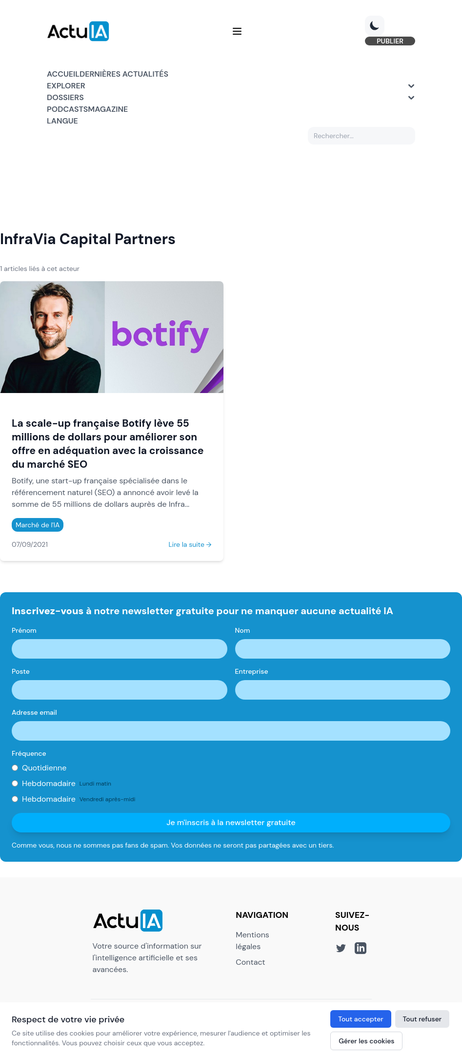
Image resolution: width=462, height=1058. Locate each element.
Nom (242, 630)
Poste (21, 671)
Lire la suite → (189, 544)
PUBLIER (390, 41)
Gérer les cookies (366, 1041)
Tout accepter (360, 1019)
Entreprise (251, 671)
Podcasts (67, 109)
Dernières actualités (124, 74)
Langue (62, 121)
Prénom (24, 630)
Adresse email (34, 712)
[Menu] (237, 31)
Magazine (108, 109)
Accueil (63, 74)
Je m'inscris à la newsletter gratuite (231, 822)
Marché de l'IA (38, 524)
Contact (250, 962)
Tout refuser (422, 1019)
